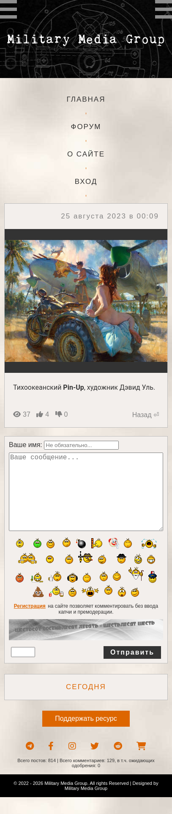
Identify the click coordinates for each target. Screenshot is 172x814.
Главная (86, 99)
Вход (86, 182)
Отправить (132, 669)
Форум (86, 127)
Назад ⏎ (145, 414)
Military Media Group (86, 805)
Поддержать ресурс (86, 735)
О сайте (86, 154)
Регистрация (30, 623)
